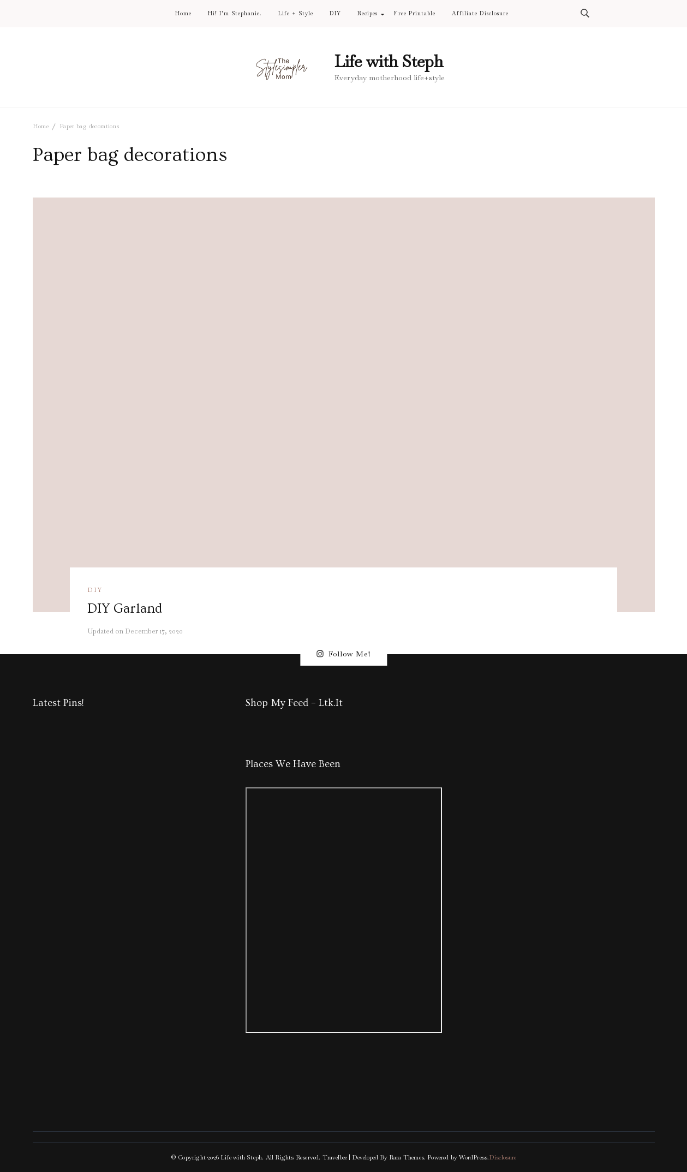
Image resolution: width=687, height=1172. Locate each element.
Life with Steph (388, 61)
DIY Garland (124, 608)
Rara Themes (406, 1157)
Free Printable (414, 13)
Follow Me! (343, 654)
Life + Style (295, 13)
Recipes (367, 13)
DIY (335, 13)
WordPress (473, 1157)
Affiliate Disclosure (480, 13)
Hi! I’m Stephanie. (235, 13)
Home (183, 13)
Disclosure (502, 1157)
